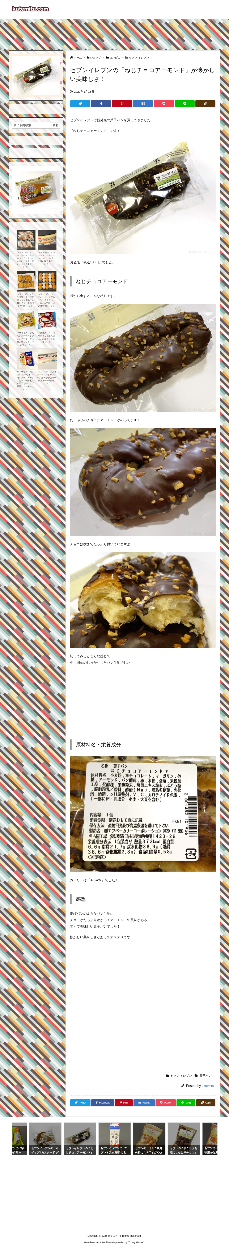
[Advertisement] (114, 32)
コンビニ (114, 57)
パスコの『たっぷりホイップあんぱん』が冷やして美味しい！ (46, 337)
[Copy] (205, 103)
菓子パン (205, 1075)
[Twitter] (80, 103)
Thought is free (135, 1242)
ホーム (78, 57)
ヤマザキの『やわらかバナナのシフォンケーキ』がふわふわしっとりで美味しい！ (25, 339)
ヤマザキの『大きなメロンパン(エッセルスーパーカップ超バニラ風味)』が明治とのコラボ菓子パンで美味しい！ (25, 380)
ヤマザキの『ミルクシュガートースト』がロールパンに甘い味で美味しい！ (46, 258)
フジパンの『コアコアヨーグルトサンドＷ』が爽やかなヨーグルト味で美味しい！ (46, 378)
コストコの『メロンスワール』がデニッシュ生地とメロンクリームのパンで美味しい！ (25, 300)
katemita (208, 1086)
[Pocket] (164, 103)
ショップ (95, 57)
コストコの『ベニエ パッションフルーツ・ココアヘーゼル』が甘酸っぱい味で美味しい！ (46, 300)
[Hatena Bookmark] (143, 103)
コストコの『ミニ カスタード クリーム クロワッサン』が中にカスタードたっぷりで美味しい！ (25, 259)
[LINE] (185, 103)
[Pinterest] (122, 103)
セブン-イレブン (139, 57)
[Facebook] (101, 103)
